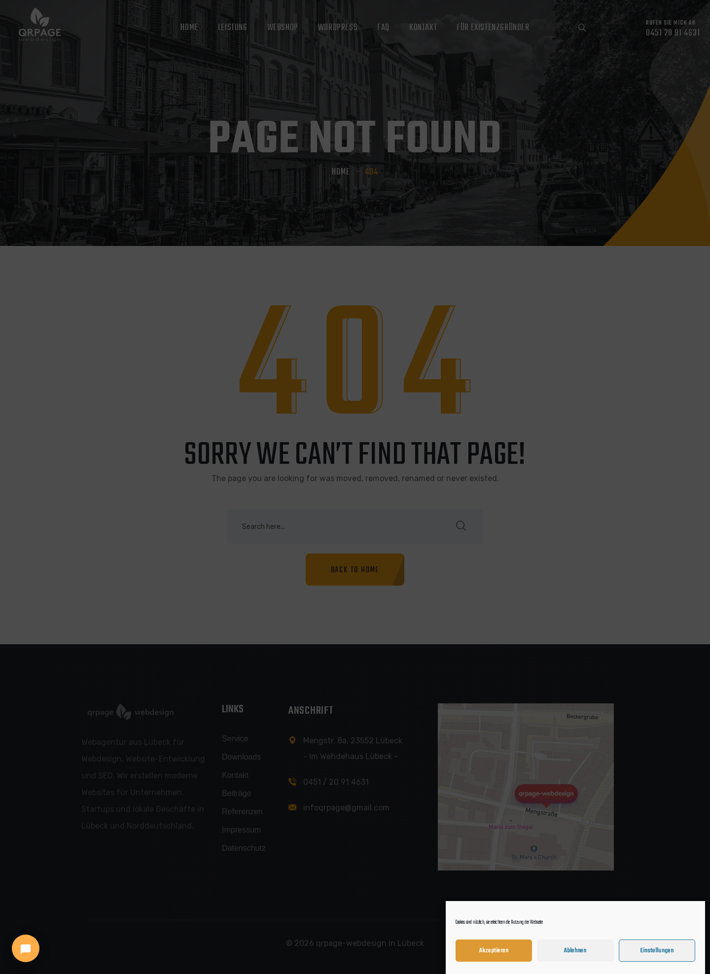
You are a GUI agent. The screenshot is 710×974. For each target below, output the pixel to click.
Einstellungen (657, 958)
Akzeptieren (493, 958)
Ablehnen (575, 958)
